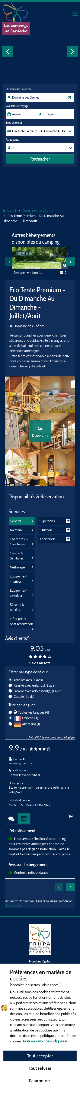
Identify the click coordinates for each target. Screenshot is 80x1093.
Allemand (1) (31, 724)
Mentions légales (40, 961)
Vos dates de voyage (17, 106)
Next (72, 51)
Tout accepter (40, 1055)
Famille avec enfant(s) (34, 685)
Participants (12, 139)
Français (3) (30, 718)
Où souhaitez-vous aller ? (20, 89)
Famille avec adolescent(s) (37, 691)
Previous (7, 51)
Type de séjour (14, 123)
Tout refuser (40, 1068)
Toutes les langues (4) (33, 712)
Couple (24, 696)
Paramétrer (40, 1080)
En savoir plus (13, 905)
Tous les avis (28, 680)
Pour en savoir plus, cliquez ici (45, 1041)
